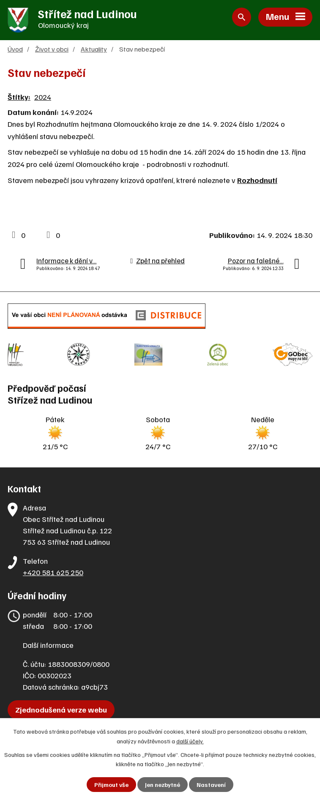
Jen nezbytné (162, 784)
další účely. (190, 740)
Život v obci (51, 49)
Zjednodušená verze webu (61, 708)
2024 (42, 97)
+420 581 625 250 (53, 571)
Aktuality (94, 49)
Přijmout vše (111, 784)
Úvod (15, 49)
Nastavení (211, 784)
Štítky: (19, 97)
